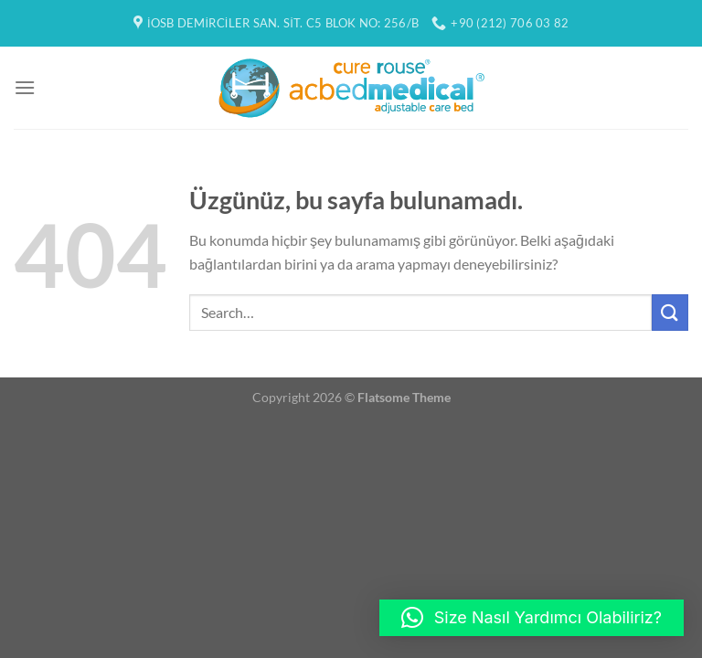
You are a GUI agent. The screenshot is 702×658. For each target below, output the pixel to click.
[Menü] (25, 87)
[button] (531, 618)
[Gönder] (670, 312)
